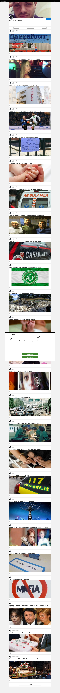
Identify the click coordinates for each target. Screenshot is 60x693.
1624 (38, 337)
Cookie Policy (17, 351)
